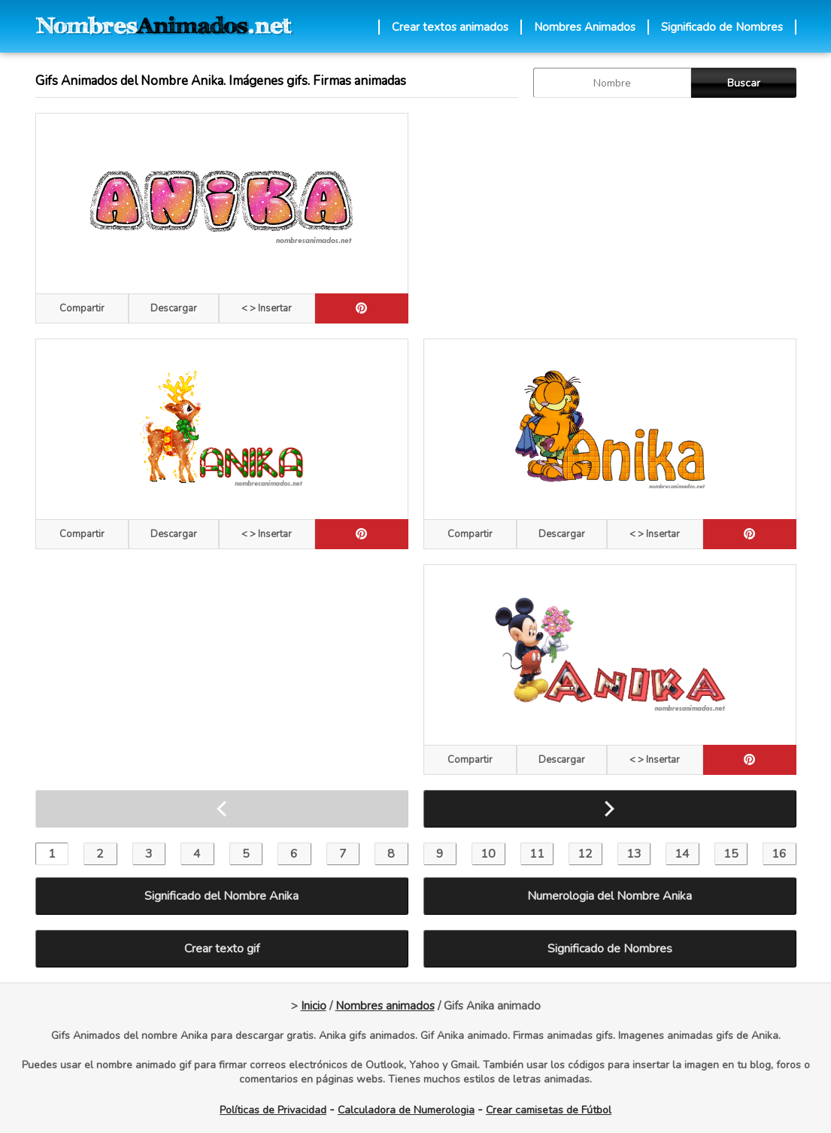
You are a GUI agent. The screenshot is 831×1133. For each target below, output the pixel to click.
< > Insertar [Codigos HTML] (266, 308)
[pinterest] (361, 308)
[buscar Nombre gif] (612, 83)
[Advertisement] (609, 218)
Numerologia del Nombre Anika (609, 896)
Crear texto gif (221, 948)
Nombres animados (385, 1005)
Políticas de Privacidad (273, 1110)
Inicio (313, 1005)
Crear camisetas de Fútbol (548, 1110)
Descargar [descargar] (173, 308)
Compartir (82, 308)
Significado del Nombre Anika (221, 896)
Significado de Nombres (722, 27)
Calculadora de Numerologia (406, 1110)
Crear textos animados (450, 27)
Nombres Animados (584, 27)
